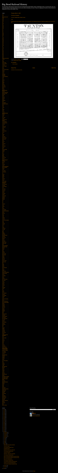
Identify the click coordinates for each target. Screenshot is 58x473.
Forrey (3, 169)
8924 (3, 53)
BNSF (3, 95)
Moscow (3, 259)
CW (2, 133)
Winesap (3, 399)
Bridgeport (3, 100)
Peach (3, 290)
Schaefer (3, 330)
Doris (3, 148)
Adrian (3, 61)
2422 (3, 21)
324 (2, 29)
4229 (3, 45)
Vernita (3, 369)
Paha (3, 286)
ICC (2, 201)
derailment (3, 143)
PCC (3, 289)
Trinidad (3, 364)
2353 (3, 20)
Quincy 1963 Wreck (5, 301)
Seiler (3, 336)
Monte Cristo (4, 253)
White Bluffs (4, 393)
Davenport (3, 136)
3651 (3, 35)
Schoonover (4, 332)
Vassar (3, 368)
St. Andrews (4, 351)
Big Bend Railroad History (14, 4)
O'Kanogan (3, 275)
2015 (4, 423)
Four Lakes (4, 170)
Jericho (3, 208)
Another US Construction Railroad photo (10, 462)
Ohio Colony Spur (4, 279)
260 (2, 22)
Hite (2, 200)
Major (3, 231)
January (5, 466)
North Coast (4, 271)
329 (2, 31)
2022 (4, 414)
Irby (2, 202)
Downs (3, 151)
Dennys (3, 141)
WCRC (3, 384)
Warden (3, 375)
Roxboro (3, 323)
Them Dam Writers (5, 360)
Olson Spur (4, 280)
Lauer (3, 221)
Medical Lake (4, 243)
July (4, 438)
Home (34, 67)
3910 (3, 38)
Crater (3, 128)
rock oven (3, 319)
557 (2, 46)
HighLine (3, 198)
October (5, 434)
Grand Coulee (4, 181)
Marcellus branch (4, 235)
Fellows (3, 168)
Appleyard (3, 75)
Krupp (3, 215)
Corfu (3, 125)
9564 (3, 57)
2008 (4, 468)
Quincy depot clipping (5, 302)
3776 (3, 37)
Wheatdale (3, 391)
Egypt (3, 155)
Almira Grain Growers (5, 69)
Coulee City (4, 126)
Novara (3, 274)
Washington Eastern (5, 377)
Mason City (4, 237)
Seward (3, 340)
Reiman (3, 308)
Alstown (3, 70)
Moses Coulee (4, 260)
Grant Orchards (4, 184)
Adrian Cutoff (4, 62)
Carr (2, 108)
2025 (4, 410)
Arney (3, 77)
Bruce (3, 101)
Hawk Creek (4, 195)
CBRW (3, 109)
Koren (3, 214)
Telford (3, 359)
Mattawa (3, 238)
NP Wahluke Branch (7, 448)
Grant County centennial (4, 182)
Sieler (3, 342)
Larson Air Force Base (5, 220)
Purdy (3, 297)
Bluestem (3, 94)
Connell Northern (4, 122)
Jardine (3, 206)
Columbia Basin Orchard (4, 120)
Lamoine (3, 217)
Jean (3, 207)
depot (3, 142)
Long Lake (3, 228)
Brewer (3, 99)
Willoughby (3, 395)
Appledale (3, 74)
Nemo (3, 268)
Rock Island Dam (4, 318)
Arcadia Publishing (5, 76)
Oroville (3, 282)
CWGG (3, 134)
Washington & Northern (5, 376)
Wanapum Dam (4, 374)
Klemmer (3, 213)
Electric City (4, 157)
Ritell (3, 312)
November (5, 433)
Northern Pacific (4, 273)
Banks (3, 83)
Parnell (3, 288)
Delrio (3, 140)
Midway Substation (5, 245)
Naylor (3, 265)
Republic (3, 310)
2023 (4, 413)
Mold (3, 250)
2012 (4, 427)
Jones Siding (4, 209)
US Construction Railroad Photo (8, 451)
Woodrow (3, 402)
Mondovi (3, 252)
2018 (4, 419)
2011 (4, 428)
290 (2, 24)
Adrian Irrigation (4, 63)
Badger (3, 82)
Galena (3, 174)
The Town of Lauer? (7, 446)
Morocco (3, 258)
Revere (3, 311)
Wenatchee (4, 387)
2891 (3, 23)
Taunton (20, 60)
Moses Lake (4, 261)
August (5, 437)
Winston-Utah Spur (5, 400)
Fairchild (3, 164)
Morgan (3, 257)
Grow (3, 187)
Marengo (3, 236)
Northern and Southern (5, 272)
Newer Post (13, 67)
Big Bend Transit (4, 93)
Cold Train (3, 117)
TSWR (3, 365)
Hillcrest (3, 199)
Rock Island (4, 317)
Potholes (3, 294)
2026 (4, 409)
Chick (3, 116)
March (5, 443)
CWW (3, 135)
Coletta (3, 118)
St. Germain (4, 352)
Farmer (3, 165)
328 (2, 30)
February (5, 465)
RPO (3, 325)
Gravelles (3, 185)
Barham (3, 84)
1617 (3, 14)
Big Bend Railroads (5, 92)
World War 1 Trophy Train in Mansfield (9, 453)
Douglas (3, 150)
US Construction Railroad (4, 367)
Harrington (3, 193)
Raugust (3, 304)
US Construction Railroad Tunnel (8, 447)
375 (2, 36)
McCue (3, 239)
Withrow (3, 401)
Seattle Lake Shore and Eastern (5, 335)
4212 (3, 43)
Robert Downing (4, 316)
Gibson (3, 176)
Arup (3, 78)
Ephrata (3, 158)
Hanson (3, 192)
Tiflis (3, 361)
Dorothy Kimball (4, 149)
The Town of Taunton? (7, 452)
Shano (3, 341)
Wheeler (3, 392)
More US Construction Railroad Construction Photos (11, 456)
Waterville (3, 380)
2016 (4, 422)
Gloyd (3, 177)
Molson (3, 251)
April (5, 442)
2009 (4, 431)
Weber (3, 386)
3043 (3, 28)
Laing (3, 216)
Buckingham (4, 102)
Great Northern (4, 186)
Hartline (3, 194)
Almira (3, 68)
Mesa (3, 244)
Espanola (3, 161)
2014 (4, 424)
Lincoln (3, 224)
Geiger (3, 175)
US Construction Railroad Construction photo (10, 461)
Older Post (53, 67)
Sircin (3, 343)
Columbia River (4, 121)
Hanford (3, 191)
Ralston (3, 303)
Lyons (3, 230)
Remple (3, 309)
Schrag (3, 333)
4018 (3, 39)
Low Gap (3, 229)
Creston (3, 129)
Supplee (3, 357)
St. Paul (3, 353)
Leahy (3, 222)
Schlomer (3, 331)
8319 (3, 51)
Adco (3, 60)
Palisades (3, 287)
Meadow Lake (4, 242)
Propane (3, 296)
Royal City (3, 324)
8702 (3, 52)
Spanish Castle (4, 347)
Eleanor (3, 156)
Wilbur (3, 394)
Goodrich (3, 178)
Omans (3, 281)
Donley (3, 147)
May (4, 441)
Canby (3, 107)
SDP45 (34, 413)
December (5, 432)
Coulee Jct (3, 127)
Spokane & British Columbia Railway (4, 348)
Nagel (3, 264)
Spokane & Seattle (5, 350)
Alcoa (3, 67)
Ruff (2, 326)
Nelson (3, 266)
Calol (3, 106)
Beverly (3, 89)
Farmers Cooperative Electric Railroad (5, 167)
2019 (4, 418)
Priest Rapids (4, 295)
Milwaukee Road (16, 60)
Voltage (3, 370)
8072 (3, 50)
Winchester (4, 398)
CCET (3, 110)
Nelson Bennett (4, 267)
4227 (3, 44)
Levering (3, 223)
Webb (3, 385)
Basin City (3, 85)
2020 (4, 417)
